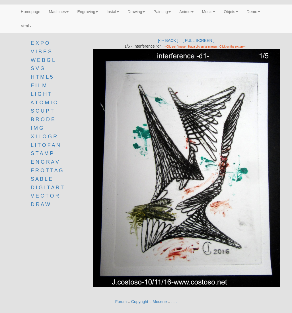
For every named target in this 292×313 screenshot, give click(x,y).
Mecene (160, 301)
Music (208, 11)
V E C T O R (44, 196)
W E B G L (43, 60)
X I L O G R (44, 136)
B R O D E (43, 119)
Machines (59, 11)
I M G (36, 128)
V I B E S (41, 51)
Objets (231, 11)
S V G (36, 68)
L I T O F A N (45, 145)
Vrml (26, 26)
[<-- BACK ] (168, 40)
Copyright (139, 301)
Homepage (30, 11)
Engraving (87, 11)
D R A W (39, 204)
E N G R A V (45, 162)
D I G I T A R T (46, 187)
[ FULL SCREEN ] (199, 40)
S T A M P (42, 153)
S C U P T (42, 111)
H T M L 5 (41, 77)
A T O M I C (43, 102)
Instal (112, 11)
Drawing (136, 11)
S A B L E (41, 179)
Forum (121, 301)
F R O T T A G (47, 170)
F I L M (37, 85)
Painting (162, 11)
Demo (253, 11)
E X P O (40, 43)
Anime (186, 11)
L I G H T (41, 94)
